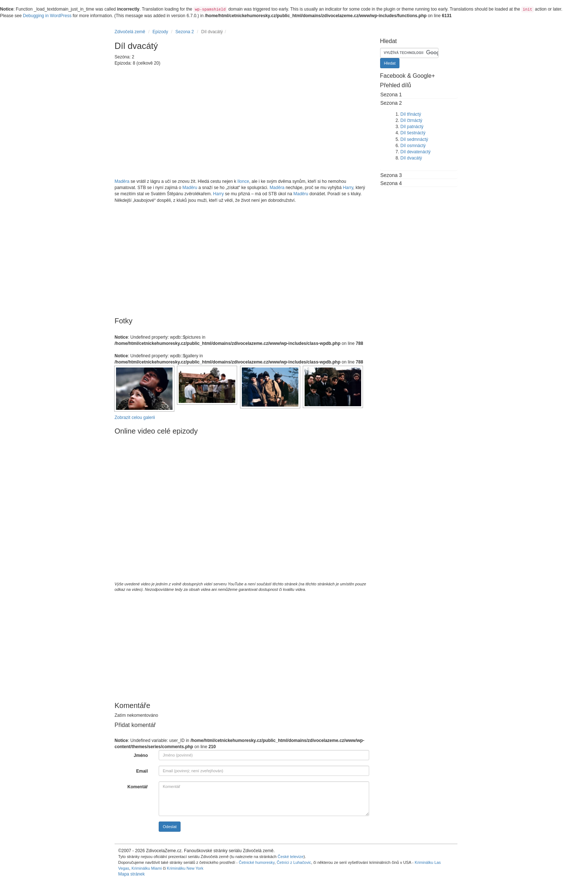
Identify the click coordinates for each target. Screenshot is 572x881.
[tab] (418, 94)
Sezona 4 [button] (391, 183)
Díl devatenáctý (416, 151)
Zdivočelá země (130, 31)
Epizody (160, 31)
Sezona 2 (184, 31)
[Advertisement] (242, 123)
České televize (291, 856)
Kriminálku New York (185, 868)
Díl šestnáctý (413, 132)
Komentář (137, 786)
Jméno (141, 755)
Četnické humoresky (256, 862)
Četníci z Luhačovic (294, 862)
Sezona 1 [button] (391, 94)
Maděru (189, 187)
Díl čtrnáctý (411, 120)
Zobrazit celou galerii (135, 417)
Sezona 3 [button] (391, 175)
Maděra (122, 181)
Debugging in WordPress (47, 15)
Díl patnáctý (412, 126)
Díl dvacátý (411, 158)
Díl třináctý (411, 114)
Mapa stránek (131, 874)
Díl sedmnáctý (414, 139)
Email (142, 771)
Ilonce (243, 181)
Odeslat (170, 826)
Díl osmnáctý (413, 145)
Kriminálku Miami (146, 868)
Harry (348, 187)
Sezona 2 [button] (391, 103)
